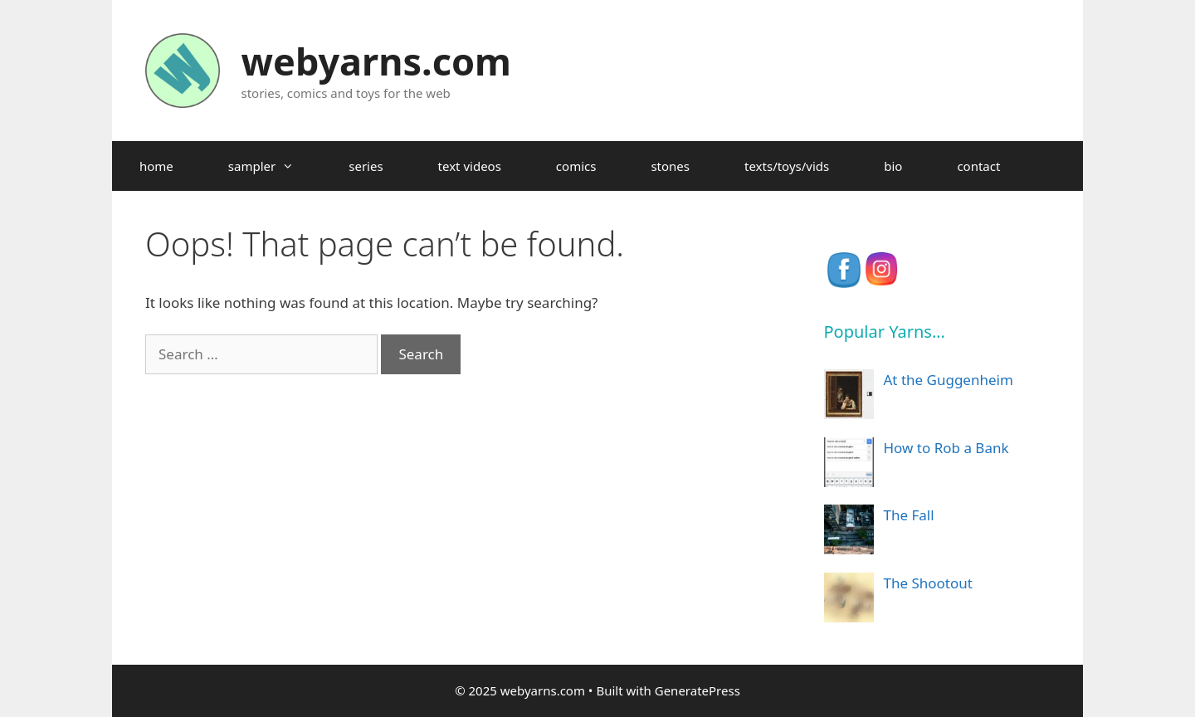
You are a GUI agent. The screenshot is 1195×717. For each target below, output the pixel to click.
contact (978, 166)
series (366, 166)
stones (670, 166)
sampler (274, 166)
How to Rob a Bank (946, 447)
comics (576, 166)
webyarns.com (376, 61)
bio (893, 166)
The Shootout (928, 583)
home (156, 166)
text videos (469, 166)
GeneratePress (697, 690)
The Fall (909, 514)
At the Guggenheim (948, 379)
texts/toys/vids (786, 166)
